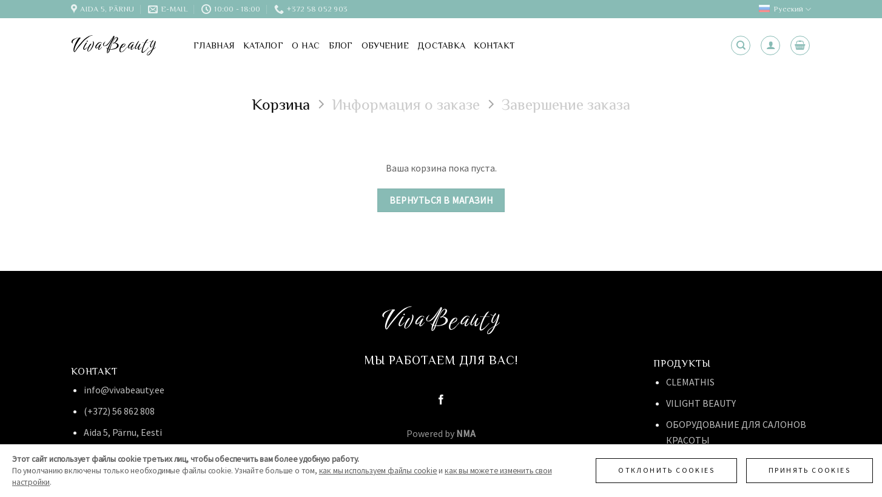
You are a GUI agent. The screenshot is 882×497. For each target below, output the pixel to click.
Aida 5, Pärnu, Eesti (123, 432)
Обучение (385, 45)
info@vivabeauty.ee (124, 390)
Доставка (441, 45)
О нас (306, 45)
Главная (214, 45)
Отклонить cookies (666, 470)
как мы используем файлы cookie (378, 470)
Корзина (281, 104)
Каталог (263, 45)
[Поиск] (740, 45)
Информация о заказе (406, 104)
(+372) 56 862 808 (119, 411)
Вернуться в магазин (441, 200)
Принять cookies (809, 470)
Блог (341, 45)
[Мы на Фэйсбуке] (441, 400)
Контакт (494, 45)
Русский (785, 9)
